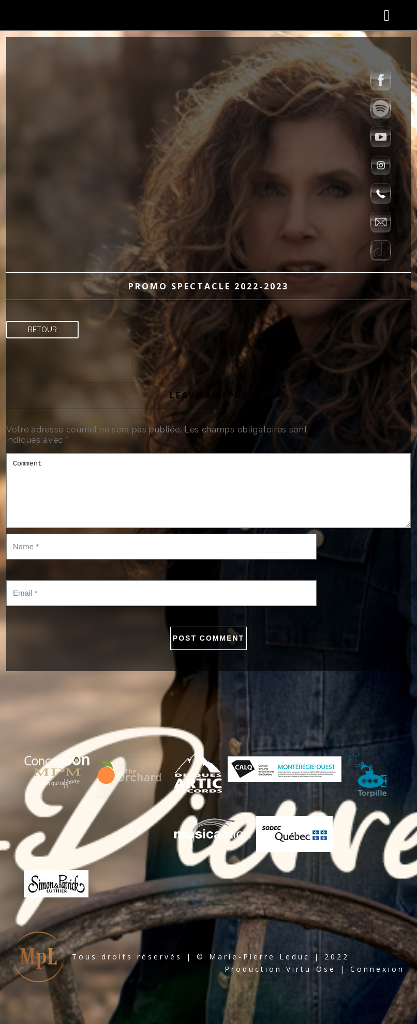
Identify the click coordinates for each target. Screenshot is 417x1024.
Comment (208, 490)
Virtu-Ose (311, 969)
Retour (42, 329)
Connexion (377, 969)
